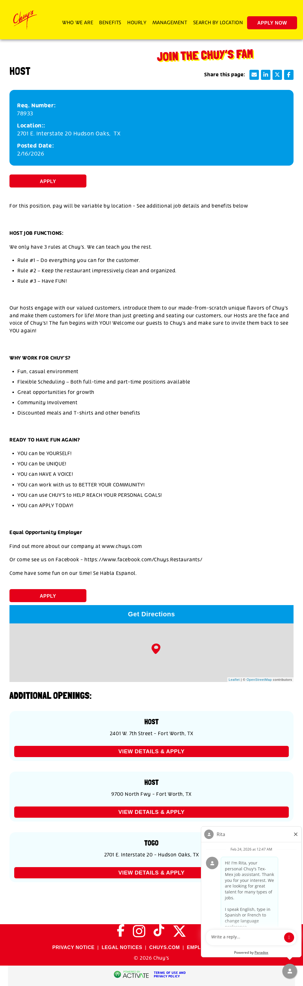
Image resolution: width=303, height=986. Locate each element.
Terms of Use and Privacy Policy (170, 974)
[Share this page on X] (277, 75)
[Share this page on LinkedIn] (265, 75)
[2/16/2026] (151, 154)
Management (169, 22)
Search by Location (218, 22)
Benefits (110, 22)
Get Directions (151, 614)
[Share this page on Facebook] (289, 75)
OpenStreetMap (259, 679)
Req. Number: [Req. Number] (36, 105)
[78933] (151, 114)
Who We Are (77, 22)
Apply (48, 181)
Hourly (136, 22)
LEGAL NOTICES (121, 947)
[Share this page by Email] (254, 75)
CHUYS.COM (164, 947)
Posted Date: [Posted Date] (35, 146)
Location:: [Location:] (31, 126)
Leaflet (234, 679)
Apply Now (272, 22)
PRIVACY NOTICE (73, 947)
